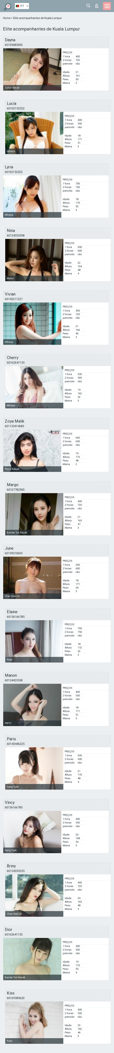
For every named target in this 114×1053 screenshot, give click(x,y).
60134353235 (16, 871)
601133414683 (14, 426)
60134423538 (14, 680)
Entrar (96, 6)
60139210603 (14, 553)
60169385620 (16, 998)
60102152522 (16, 108)
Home (7, 18)
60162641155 (16, 362)
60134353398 (16, 235)
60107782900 (16, 490)
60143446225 (16, 744)
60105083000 (14, 45)
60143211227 (14, 299)
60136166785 (16, 617)
